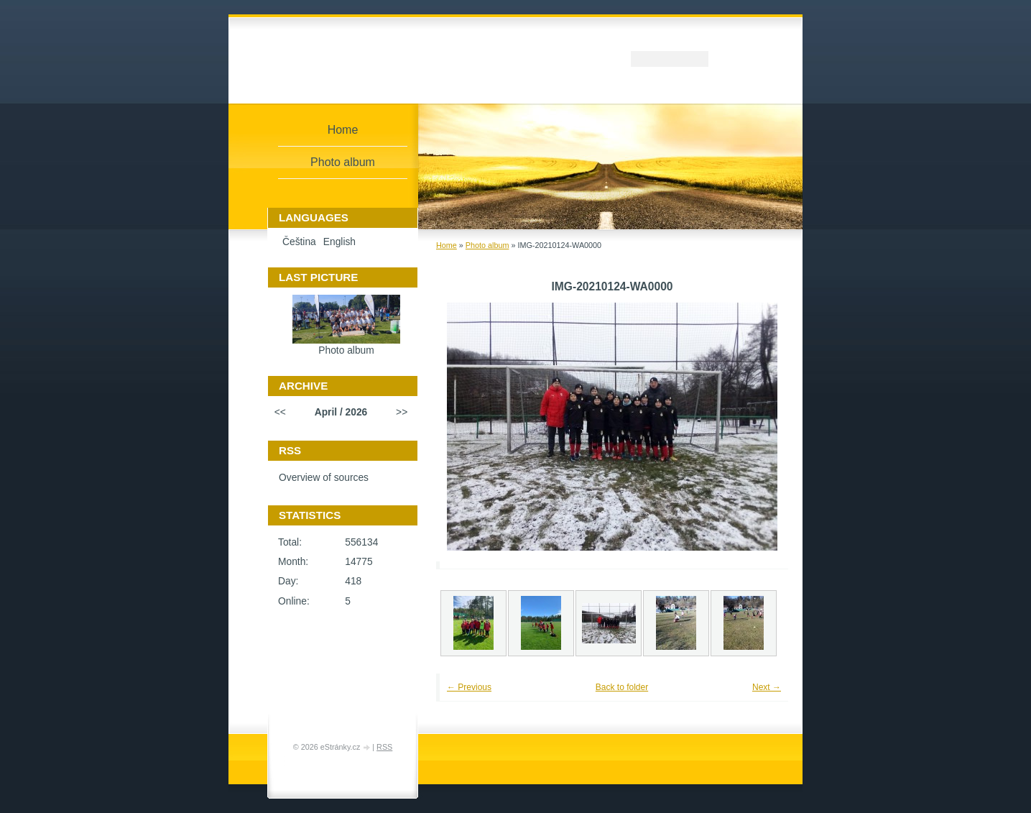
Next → (766, 687)
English (339, 241)
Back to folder (622, 687)
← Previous (469, 687)
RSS (384, 747)
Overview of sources (324, 477)
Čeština (299, 241)
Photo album (487, 245)
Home (446, 245)
